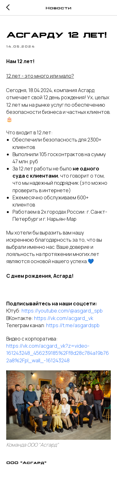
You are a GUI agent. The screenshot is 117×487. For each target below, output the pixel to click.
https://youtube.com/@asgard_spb (62, 310)
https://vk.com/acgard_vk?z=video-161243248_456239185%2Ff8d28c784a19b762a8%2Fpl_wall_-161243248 (57, 353)
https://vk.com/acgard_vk (63, 318)
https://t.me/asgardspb (73, 325)
